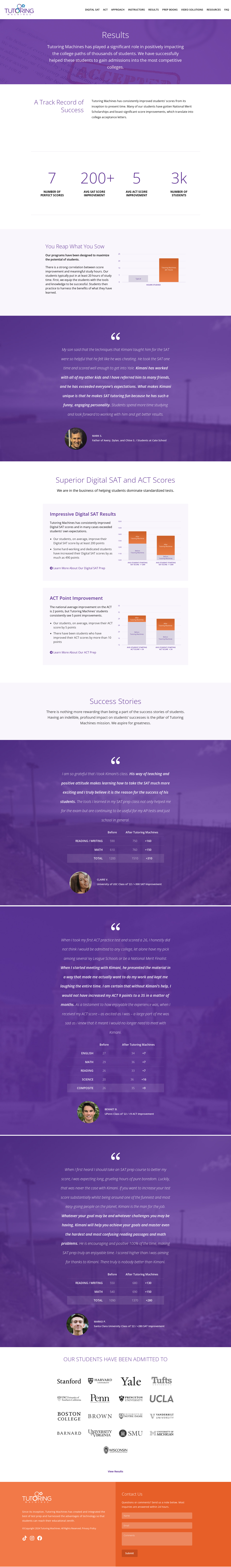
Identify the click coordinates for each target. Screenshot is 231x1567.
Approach (118, 10)
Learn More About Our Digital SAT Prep (77, 569)
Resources (214, 10)
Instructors (136, 10)
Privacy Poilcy (89, 1528)
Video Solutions (192, 10)
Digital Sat (92, 10)
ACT (105, 10)
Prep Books (170, 10)
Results (153, 10)
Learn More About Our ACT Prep (73, 653)
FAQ (226, 10)
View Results (115, 1472)
